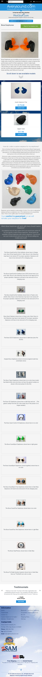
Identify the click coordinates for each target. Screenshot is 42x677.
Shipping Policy (25, 617)
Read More (21, 601)
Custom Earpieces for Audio (8, 617)
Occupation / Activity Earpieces (29, 612)
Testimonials (4, 612)
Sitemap (23, 619)
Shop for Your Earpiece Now (31, 26)
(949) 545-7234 (9, 629)
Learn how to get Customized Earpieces (21, 21)
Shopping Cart (37, 1)
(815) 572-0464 (8, 631)
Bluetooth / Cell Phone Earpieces (30, 610)
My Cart (23, 614)
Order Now (21, 108)
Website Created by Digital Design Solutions (21, 675)
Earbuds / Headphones (7, 619)
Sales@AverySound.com (11, 634)
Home (3, 610)
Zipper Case (21, 129)
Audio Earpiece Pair (21, 102)
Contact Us (4, 614)
